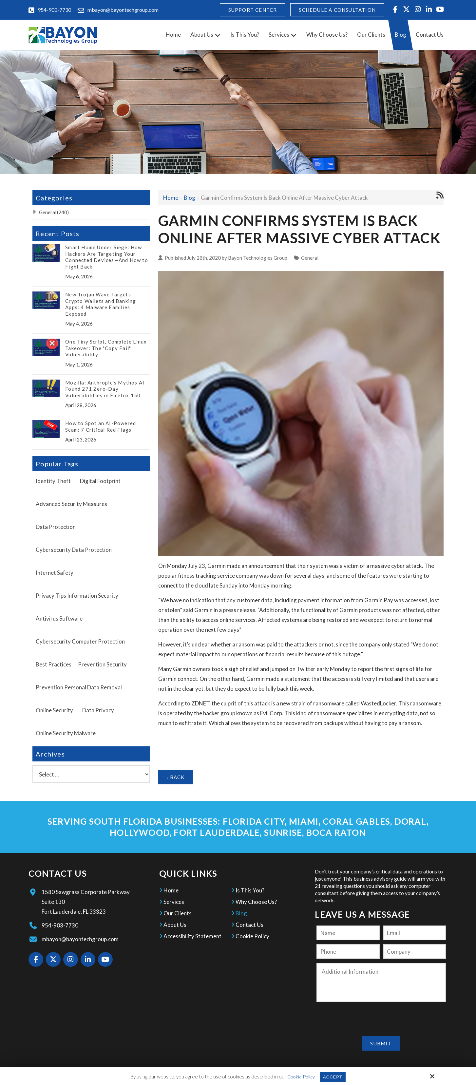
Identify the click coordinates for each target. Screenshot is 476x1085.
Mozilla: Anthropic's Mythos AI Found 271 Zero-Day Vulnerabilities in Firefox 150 (104, 389)
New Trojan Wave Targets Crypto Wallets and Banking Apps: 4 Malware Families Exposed (100, 304)
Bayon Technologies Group (257, 258)
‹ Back (175, 777)
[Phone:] (347, 951)
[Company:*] (414, 951)
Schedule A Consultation (337, 10)
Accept (333, 1076)
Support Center (252, 10)
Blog (189, 197)
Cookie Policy (299, 1076)
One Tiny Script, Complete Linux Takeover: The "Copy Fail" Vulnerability (106, 348)
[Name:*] (347, 933)
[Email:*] (414, 933)
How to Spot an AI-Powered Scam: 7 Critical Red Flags (100, 426)
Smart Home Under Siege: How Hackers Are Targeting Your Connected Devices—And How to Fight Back (106, 257)
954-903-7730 (54, 10)
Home (170, 197)
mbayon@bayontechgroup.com (123, 10)
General (309, 258)
